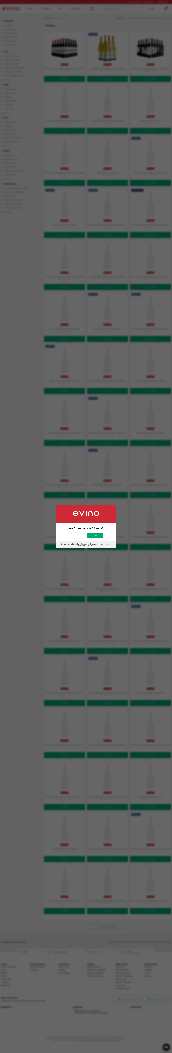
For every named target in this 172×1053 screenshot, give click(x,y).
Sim (95, 535)
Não (76, 535)
